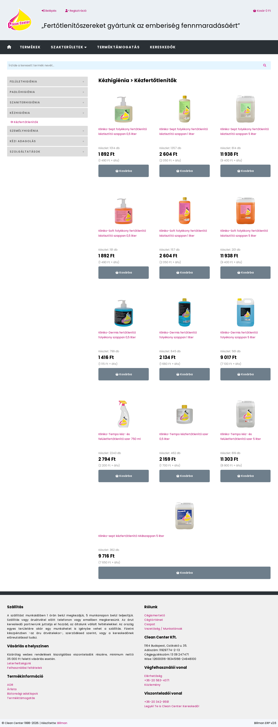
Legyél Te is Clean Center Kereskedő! (171, 706)
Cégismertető (154, 615)
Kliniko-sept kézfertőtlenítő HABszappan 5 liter (131, 536)
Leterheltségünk (19, 663)
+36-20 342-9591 (156, 702)
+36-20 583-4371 (156, 680)
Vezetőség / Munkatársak (163, 629)
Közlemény (152, 685)
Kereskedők (163, 47)
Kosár (262, 11)
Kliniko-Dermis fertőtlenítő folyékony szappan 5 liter (239, 334)
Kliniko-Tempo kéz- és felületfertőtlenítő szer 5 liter (240, 436)
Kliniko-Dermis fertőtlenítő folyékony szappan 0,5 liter (117, 334)
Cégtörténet (153, 620)
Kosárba (123, 171)
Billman (62, 723)
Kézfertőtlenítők (24, 122)
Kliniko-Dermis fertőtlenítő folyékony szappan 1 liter (178, 334)
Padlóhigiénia (22, 92)
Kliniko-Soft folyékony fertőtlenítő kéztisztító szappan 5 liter (244, 233)
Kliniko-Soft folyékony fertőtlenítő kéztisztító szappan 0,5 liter (122, 233)
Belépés (49, 11)
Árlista (12, 689)
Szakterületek (69, 47)
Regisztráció (76, 11)
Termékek (30, 47)
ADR (10, 685)
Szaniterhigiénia (25, 102)
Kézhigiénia (20, 113)
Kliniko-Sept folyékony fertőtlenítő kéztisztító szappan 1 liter (183, 131)
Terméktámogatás (118, 47)
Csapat (149, 624)
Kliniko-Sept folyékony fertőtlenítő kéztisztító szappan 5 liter (244, 131)
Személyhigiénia (24, 131)
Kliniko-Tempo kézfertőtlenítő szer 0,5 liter (183, 436)
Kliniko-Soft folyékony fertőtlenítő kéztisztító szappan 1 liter (183, 233)
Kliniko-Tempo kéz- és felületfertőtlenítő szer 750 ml (119, 436)
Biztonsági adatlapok (22, 694)
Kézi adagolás (23, 141)
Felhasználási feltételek (24, 668)
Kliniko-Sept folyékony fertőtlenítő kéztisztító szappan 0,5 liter (122, 131)
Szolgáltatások (25, 152)
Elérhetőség (153, 676)
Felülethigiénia (23, 81)
